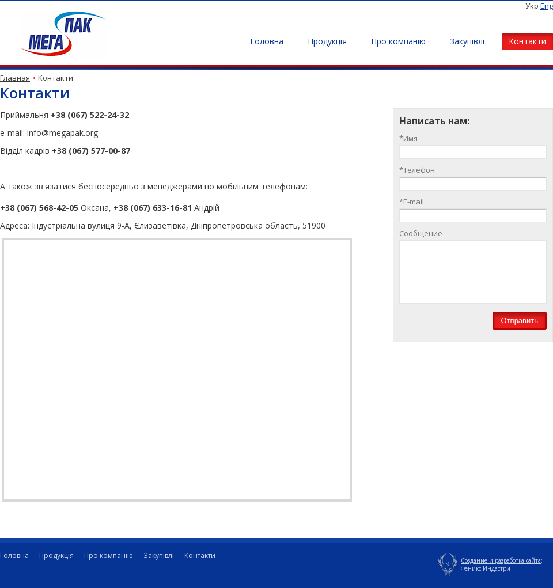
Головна (266, 41)
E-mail (411, 201)
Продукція (327, 41)
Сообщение (420, 233)
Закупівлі (467, 41)
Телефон (417, 170)
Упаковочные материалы (448, 563)
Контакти (527, 41)
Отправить (519, 320)
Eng (546, 6)
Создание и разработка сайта (501, 560)
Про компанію (398, 41)
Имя (408, 138)
